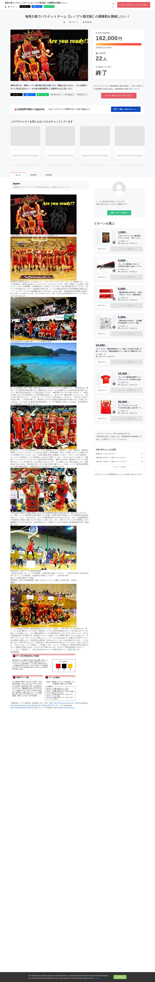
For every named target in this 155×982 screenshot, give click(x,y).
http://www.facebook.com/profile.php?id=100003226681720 (32, 705)
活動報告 (33, 175)
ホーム (18, 175)
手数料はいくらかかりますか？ (119, 454)
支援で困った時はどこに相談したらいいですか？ (119, 461)
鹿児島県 (87, 22)
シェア (29, 94)
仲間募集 (48, 175)
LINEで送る (43, 94)
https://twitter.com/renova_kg (64, 708)
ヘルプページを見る (119, 467)
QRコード (82, 94)
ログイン (137, 5)
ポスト (16, 94)
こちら (119, 474)
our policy (97, 978)
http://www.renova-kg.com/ (64, 703)
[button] (126, 109)
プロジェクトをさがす (90, 5)
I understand (120, 977)
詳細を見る (102, 249)
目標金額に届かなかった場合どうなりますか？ (119, 457)
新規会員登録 (147, 5)
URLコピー (56, 94)
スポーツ (74, 22)
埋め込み (69, 94)
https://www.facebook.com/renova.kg (24, 708)
